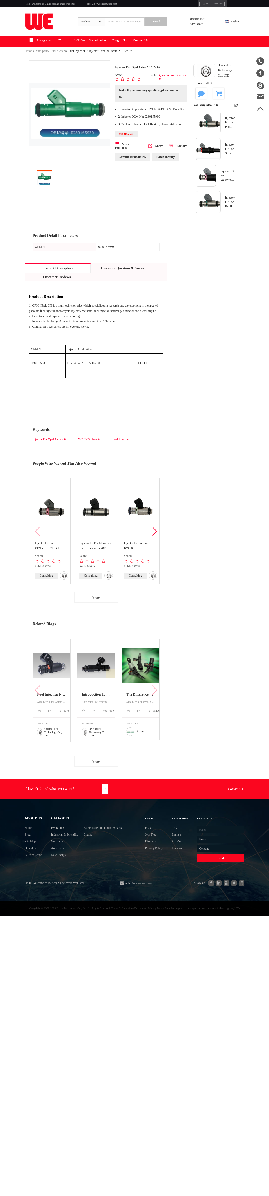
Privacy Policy (157, 861)
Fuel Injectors (121, 445)
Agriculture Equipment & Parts (106, 838)
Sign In (185, 4)
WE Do (88, 47)
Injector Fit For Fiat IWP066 (136, 552)
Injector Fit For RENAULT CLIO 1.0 (48, 552)
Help (142, 47)
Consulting (46, 582)
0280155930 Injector (89, 445)
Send (216, 872)
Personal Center (200, 22)
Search (165, 25)
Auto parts (41, 57)
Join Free (200, 4)
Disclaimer (154, 853)
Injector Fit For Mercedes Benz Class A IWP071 (95, 552)
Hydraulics (54, 838)
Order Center (198, 28)
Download (109, 47)
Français (175, 861)
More (96, 604)
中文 (172, 837)
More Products (122, 153)
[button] (154, 538)
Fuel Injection (77, 57)
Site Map (31, 854)
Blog (130, 47)
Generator (53, 854)
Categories (59, 827)
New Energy (55, 869)
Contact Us (159, 47)
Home (28, 57)
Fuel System (58, 57)
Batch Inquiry (165, 164)
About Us (35, 827)
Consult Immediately (132, 164)
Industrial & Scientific (62, 846)
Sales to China (35, 869)
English (232, 25)
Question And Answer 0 (172, 83)
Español (174, 853)
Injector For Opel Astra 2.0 (49, 445)
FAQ (150, 837)
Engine (89, 846)
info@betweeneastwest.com (115, 4)
